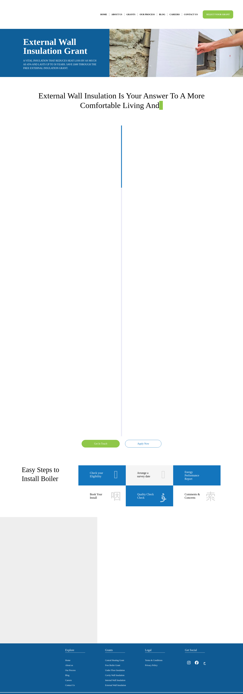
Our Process (147, 11)
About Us (116, 11)
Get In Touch (100, 436)
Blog (162, 11)
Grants (130, 11)
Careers (174, 11)
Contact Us (191, 11)
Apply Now (143, 436)
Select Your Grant (218, 11)
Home (103, 11)
